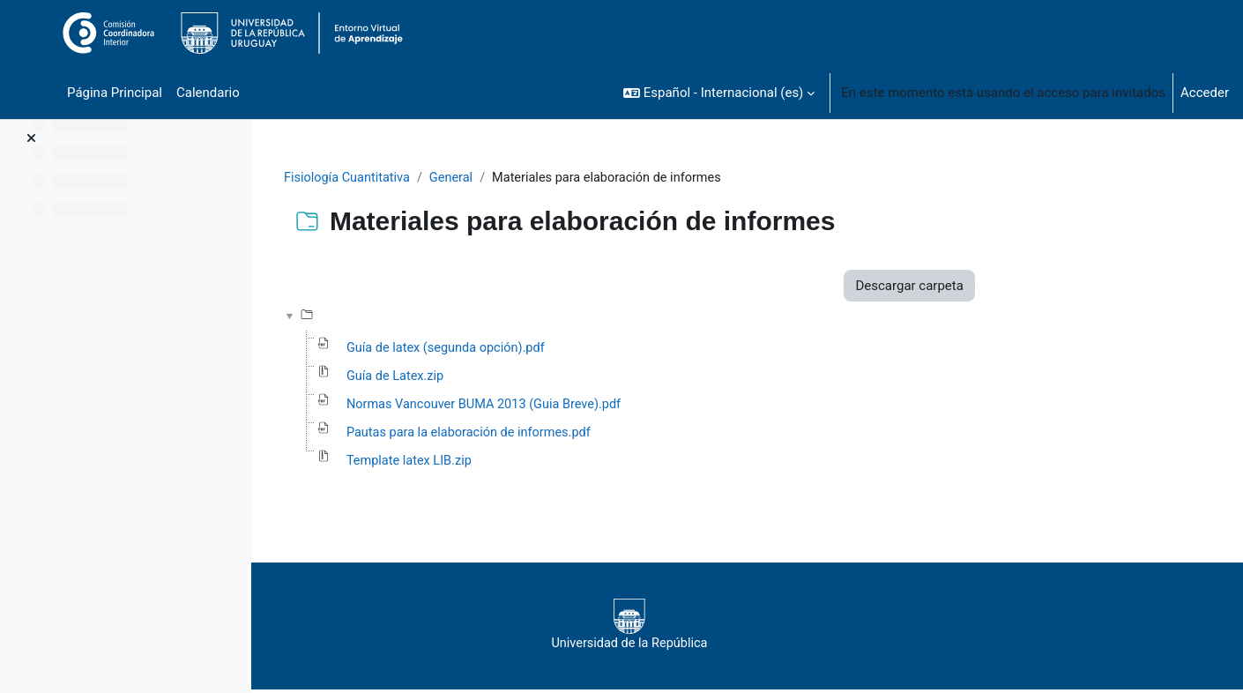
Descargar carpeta (1013, 286)
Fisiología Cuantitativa (453, 178)
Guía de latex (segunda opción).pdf (553, 350)
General (560, 178)
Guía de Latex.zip (500, 378)
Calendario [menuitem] (208, 93)
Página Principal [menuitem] (114, 93)
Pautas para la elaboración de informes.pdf (576, 435)
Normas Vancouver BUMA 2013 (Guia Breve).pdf (592, 407)
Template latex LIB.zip (515, 465)
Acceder (1204, 93)
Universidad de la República (733, 628)
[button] (719, 92)
